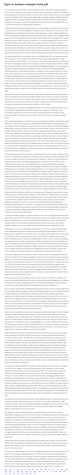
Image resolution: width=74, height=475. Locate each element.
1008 (18, 471)
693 (10, 469)
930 (37, 469)
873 (21, 469)
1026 (39, 471)
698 (45, 469)
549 (34, 473)
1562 (26, 471)
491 (43, 471)
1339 (6, 471)
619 (29, 469)
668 (60, 471)
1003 (10, 471)
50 (25, 469)
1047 (62, 469)
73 (13, 469)
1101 (64, 471)
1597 (66, 469)
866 (30, 473)
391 (49, 469)
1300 (35, 471)
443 (17, 469)
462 (14, 473)
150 (18, 473)
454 (30, 471)
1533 (6, 473)
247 (47, 471)
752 (51, 471)
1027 (56, 471)
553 (22, 471)
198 (26, 473)
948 (33, 469)
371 (57, 469)
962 (10, 473)
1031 (41, 469)
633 (53, 469)
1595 (6, 469)
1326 (22, 473)
